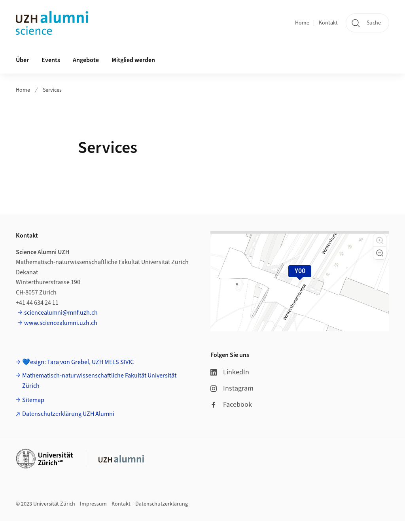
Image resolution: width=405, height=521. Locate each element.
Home (302, 23)
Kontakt (328, 23)
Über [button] (22, 60)
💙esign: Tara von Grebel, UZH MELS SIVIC (78, 362)
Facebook (231, 405)
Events (51, 60)
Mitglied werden (133, 60)
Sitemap (33, 400)
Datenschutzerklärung (161, 504)
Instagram (232, 388)
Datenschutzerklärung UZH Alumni (68, 414)
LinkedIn (229, 372)
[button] (379, 240)
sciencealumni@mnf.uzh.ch (61, 312)
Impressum (93, 504)
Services (52, 90)
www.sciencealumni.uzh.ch (60, 323)
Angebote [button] (86, 60)
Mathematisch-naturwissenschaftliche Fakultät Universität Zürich (99, 380)
